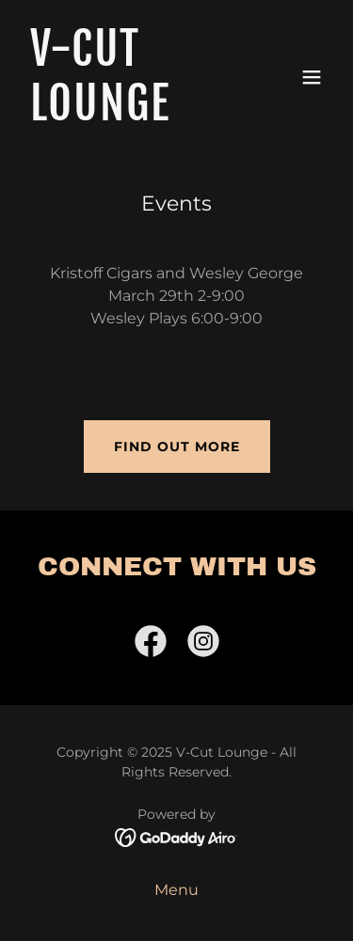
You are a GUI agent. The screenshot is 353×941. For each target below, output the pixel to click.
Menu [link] (176, 890)
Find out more (177, 446)
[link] (130, 115)
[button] (311, 77)
